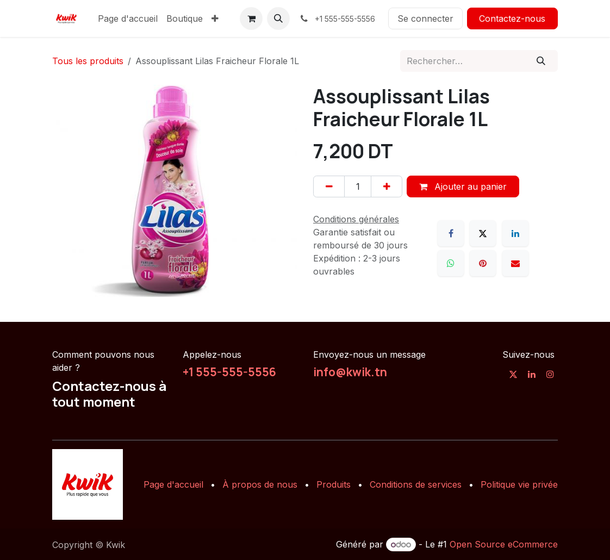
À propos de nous (259, 484)
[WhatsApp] (451, 263)
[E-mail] (515, 263)
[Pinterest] (483, 263)
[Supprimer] (329, 186)
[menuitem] (128, 18)
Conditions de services (416, 484)
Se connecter (425, 18)
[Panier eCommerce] (251, 18)
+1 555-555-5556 (229, 371)
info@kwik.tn (350, 371)
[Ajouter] (386, 186)
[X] (483, 233)
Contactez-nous (512, 18)
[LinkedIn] (515, 233)
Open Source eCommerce (504, 544)
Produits (333, 484)
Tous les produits (87, 60)
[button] (278, 18)
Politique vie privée (519, 484)
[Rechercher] (541, 61)
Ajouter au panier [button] (463, 186)
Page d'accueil (173, 484)
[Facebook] (451, 233)
